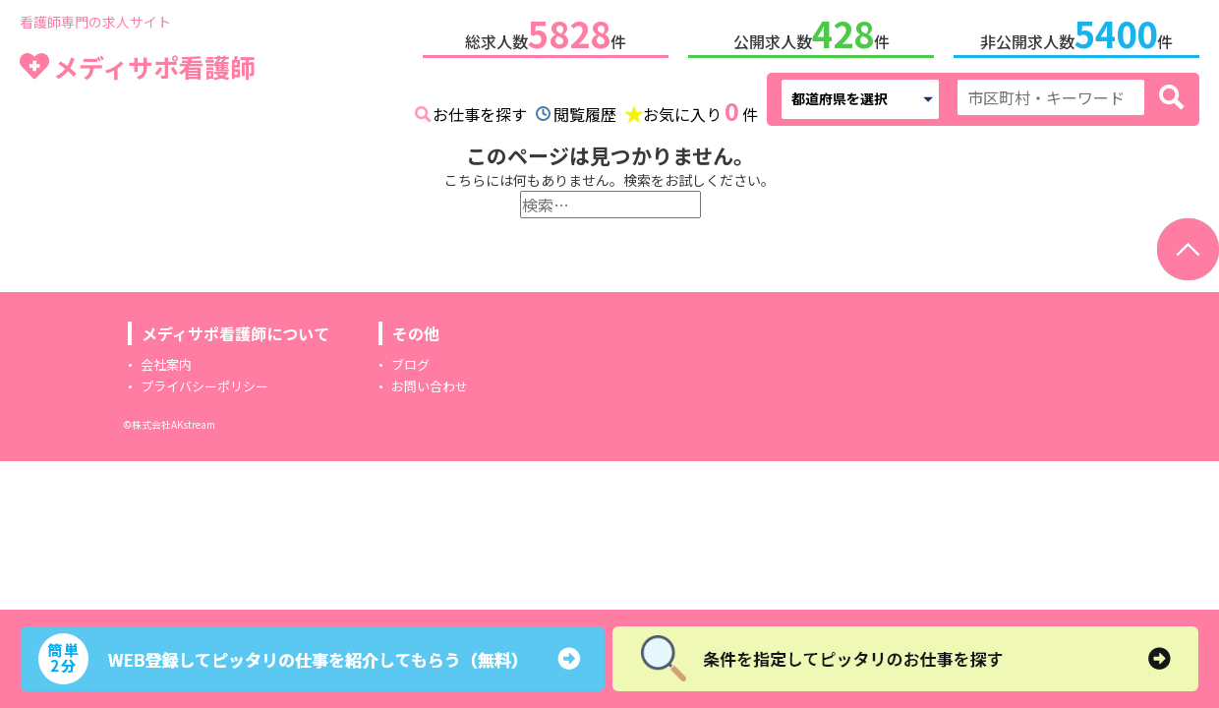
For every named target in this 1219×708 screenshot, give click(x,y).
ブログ (410, 360)
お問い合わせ (429, 382)
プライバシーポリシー (204, 382)
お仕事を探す (480, 110)
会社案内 (166, 360)
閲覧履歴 (584, 110)
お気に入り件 (700, 108)
